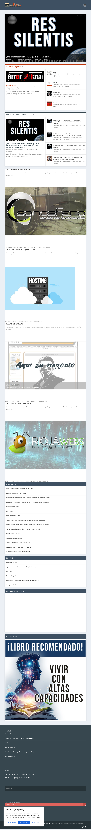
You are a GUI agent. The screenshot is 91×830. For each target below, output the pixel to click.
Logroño (40, 87)
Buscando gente (11, 576)
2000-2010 (24, 87)
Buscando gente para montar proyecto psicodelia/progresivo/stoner (28, 497)
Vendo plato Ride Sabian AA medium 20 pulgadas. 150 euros (25, 520)
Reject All (23, 823)
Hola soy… (9, 511)
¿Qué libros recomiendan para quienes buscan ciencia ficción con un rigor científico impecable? (22, 146)
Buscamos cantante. (13, 506)
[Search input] (44, 804)
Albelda (36, 87)
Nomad (55, 82)
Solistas (60, 96)
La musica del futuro (13, 515)
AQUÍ (41, 321)
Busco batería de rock (13, 533)
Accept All (35, 823)
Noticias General (11, 562)
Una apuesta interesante (14, 538)
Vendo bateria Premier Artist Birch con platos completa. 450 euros (27, 524)
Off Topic (9, 571)
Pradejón (55, 96)
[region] (24, 817)
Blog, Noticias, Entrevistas (31, 59)
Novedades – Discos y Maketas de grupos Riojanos (22, 580)
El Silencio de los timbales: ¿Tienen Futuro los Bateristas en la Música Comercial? (67, 158)
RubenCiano (56, 92)
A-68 (54, 72)
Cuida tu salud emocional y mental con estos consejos (23, 529)
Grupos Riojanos (57, 139)
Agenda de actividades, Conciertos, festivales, (21, 567)
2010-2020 (30, 87)
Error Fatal (11, 85)
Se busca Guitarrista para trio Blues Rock (19, 488)
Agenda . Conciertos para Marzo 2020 (18, 542)
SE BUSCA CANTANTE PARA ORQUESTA (18, 547)
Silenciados (56, 103)
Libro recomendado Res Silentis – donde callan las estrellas (69, 146)
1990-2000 (70, 84)
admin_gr (14, 59)
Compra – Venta (11, 585)
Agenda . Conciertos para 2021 (16, 493)
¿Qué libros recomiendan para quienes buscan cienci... (28, 57)
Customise (12, 823)
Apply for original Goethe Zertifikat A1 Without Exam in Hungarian (27, 502)
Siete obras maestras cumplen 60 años (18, 551)
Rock (7, 89)
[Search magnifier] (84, 804)
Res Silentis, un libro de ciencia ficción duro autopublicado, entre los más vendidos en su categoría (67, 121)
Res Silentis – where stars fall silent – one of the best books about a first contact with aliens (68, 134)
